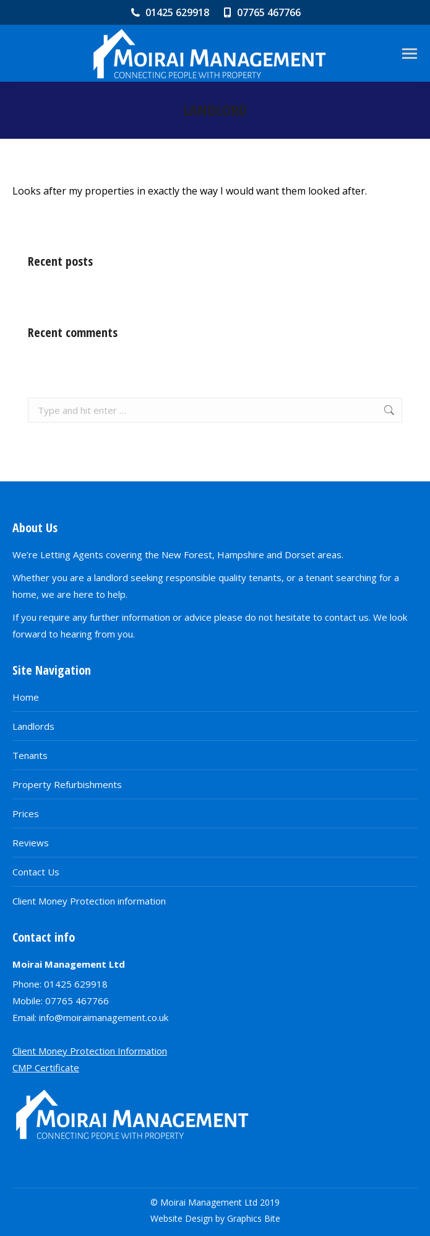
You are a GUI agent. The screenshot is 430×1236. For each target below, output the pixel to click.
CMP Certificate (45, 1067)
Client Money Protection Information (89, 1051)
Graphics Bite (253, 1218)
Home (25, 697)
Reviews (30, 842)
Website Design (181, 1218)
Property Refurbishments (67, 784)
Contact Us (35, 872)
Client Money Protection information (89, 901)
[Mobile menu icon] (410, 53)
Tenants (30, 755)
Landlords (33, 726)
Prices (25, 813)
